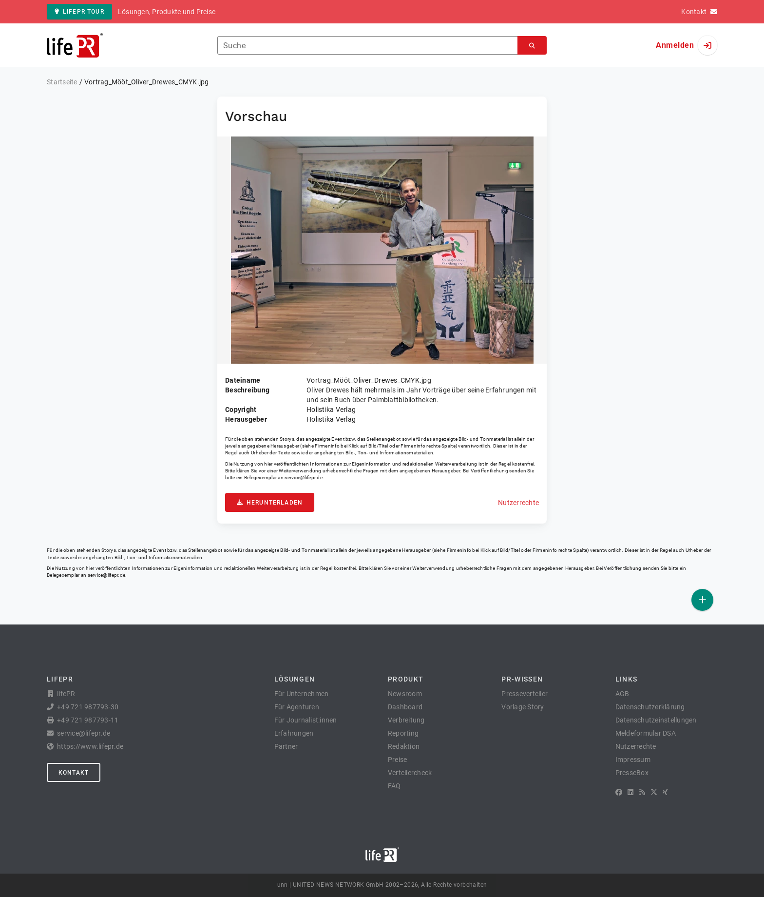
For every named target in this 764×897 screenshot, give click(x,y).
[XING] (665, 792)
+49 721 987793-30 (87, 707)
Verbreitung (406, 720)
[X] (653, 792)
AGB (622, 694)
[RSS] (642, 792)
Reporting (403, 733)
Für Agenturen (296, 707)
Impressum (632, 759)
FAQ (394, 786)
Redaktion (404, 746)
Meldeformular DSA (645, 733)
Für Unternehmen (301, 694)
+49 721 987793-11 (87, 720)
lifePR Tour (79, 11)
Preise (397, 759)
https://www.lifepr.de (90, 746)
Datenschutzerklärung (650, 707)
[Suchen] (532, 45)
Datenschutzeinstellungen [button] (656, 720)
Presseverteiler (524, 694)
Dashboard (405, 707)
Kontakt (73, 772)
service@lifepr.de (304, 477)
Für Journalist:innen (305, 720)
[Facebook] (618, 792)
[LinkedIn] (630, 792)
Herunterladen (270, 502)
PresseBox (632, 773)
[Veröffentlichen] (702, 600)
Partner (286, 746)
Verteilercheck (410, 773)
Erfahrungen (294, 733)
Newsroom (405, 694)
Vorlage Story (522, 707)
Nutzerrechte (518, 503)
